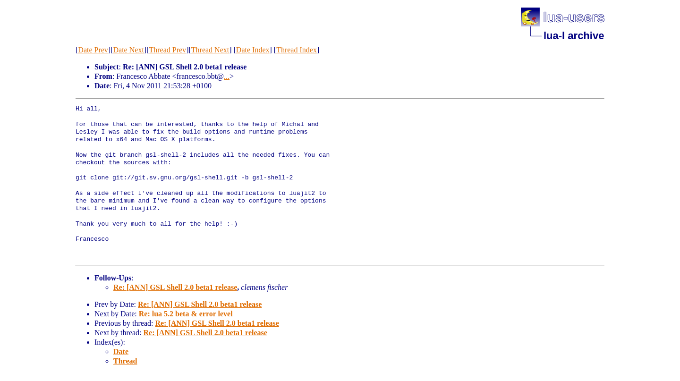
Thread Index (296, 50)
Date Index (253, 50)
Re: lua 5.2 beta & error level (186, 314)
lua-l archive (574, 36)
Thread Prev (167, 50)
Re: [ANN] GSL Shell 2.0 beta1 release (175, 287)
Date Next (128, 50)
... (227, 76)
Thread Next (210, 50)
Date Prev (93, 50)
